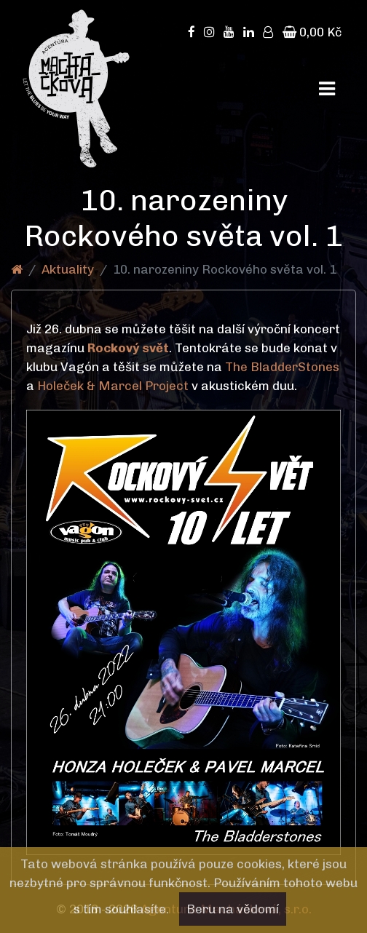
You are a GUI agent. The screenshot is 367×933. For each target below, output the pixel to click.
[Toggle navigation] (326, 89)
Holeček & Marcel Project (113, 385)
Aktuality (68, 269)
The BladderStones (282, 367)
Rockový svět (128, 348)
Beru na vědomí (232, 909)
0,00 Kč (312, 32)
